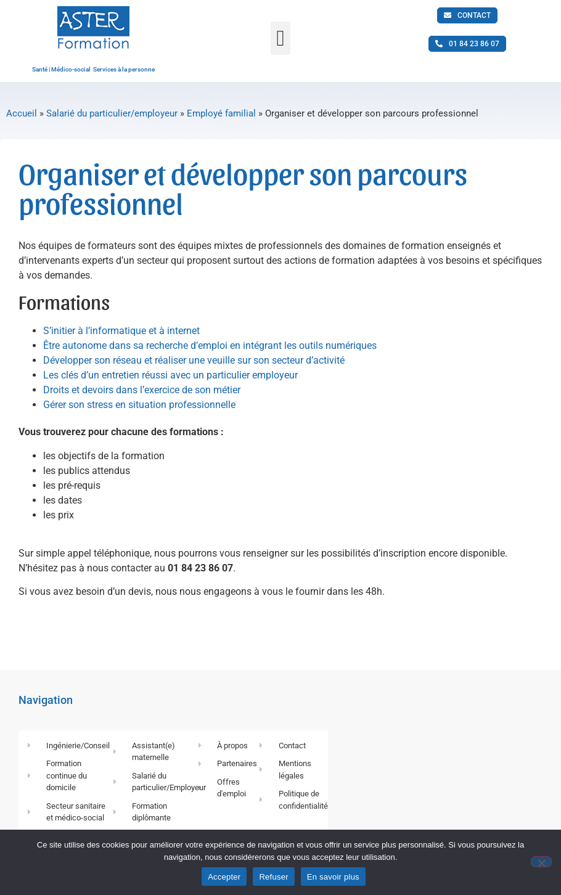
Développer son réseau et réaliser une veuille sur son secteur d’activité (194, 360)
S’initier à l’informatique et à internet (121, 331)
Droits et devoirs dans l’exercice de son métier (141, 390)
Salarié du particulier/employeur (112, 113)
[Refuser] (541, 861)
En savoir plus (333, 876)
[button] (280, 38)
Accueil (21, 113)
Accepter (224, 876)
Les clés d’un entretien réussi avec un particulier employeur (170, 375)
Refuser (273, 876)
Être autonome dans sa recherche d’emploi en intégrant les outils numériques (210, 345)
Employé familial (221, 113)
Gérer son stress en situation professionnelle (139, 405)
